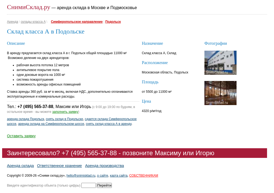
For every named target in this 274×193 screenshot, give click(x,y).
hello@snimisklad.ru (81, 175)
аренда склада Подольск (25, 119)
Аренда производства (104, 166)
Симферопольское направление (76, 22)
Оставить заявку (21, 136)
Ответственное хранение (59, 166)
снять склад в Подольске (64, 119)
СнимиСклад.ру (28, 6)
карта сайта (118, 175)
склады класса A (33, 22)
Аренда (12, 22)
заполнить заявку (65, 112)
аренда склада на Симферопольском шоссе (51, 124)
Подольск (113, 22)
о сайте (102, 175)
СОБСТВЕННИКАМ (143, 175)
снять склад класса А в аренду (108, 124)
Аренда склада (20, 166)
